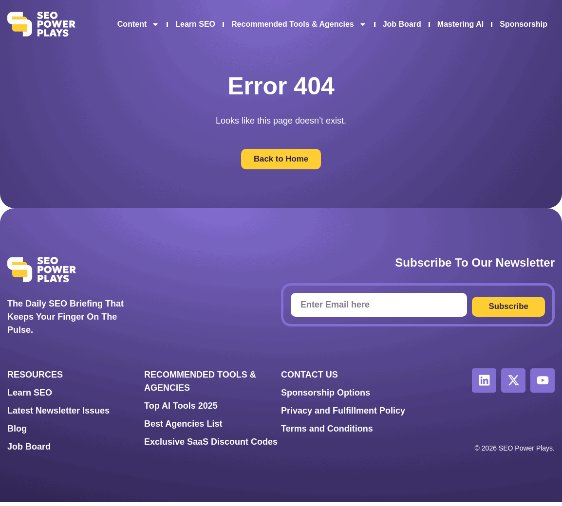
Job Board (402, 24)
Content (138, 24)
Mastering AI (460, 24)
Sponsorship (523, 24)
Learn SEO (195, 24)
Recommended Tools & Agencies (299, 24)
